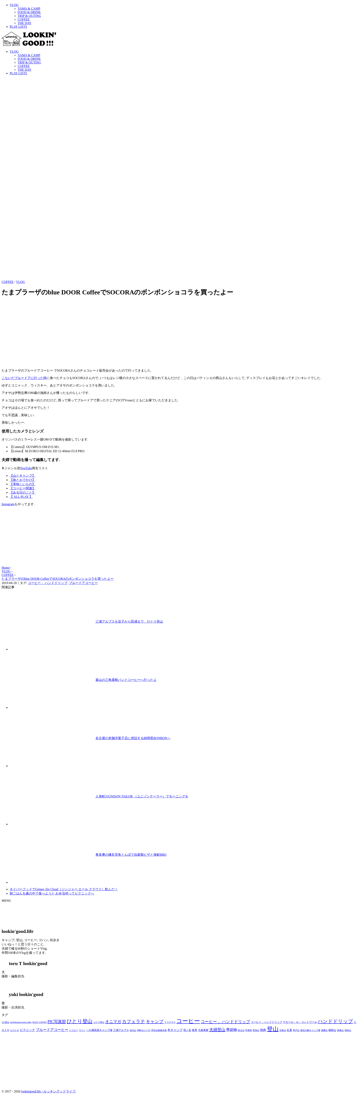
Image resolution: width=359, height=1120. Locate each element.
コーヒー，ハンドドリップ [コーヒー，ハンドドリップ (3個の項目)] (266, 1022)
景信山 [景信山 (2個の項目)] (256, 1030)
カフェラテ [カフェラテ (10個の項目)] (133, 1021)
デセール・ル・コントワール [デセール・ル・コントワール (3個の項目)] (300, 1022)
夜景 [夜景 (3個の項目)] (194, 1030)
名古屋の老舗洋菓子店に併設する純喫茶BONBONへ (132, 738)
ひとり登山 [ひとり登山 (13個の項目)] (79, 1021)
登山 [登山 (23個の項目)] (273, 1029)
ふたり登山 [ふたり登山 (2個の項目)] (98, 1022)
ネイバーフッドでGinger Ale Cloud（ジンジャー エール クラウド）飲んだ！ (64, 889)
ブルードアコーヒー (83, 583)
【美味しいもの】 (22, 484)
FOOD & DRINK (29, 12)
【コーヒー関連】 (22, 488)
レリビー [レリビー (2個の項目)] (73, 1030)
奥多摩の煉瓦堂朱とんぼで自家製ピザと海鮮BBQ (130, 854)
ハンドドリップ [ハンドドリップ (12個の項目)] (335, 1021)
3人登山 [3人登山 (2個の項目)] (5, 1022)
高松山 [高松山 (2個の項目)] (348, 1030)
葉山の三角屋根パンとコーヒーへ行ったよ (126, 679)
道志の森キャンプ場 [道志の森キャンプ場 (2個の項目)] (310, 1030)
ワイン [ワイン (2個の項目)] (82, 1030)
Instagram (8, 504)
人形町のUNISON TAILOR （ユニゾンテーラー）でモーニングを (141, 796)
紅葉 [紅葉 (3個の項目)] (289, 1030)
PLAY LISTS (18, 26)
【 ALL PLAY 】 (21, 496)
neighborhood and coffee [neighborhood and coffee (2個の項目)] (20, 1022)
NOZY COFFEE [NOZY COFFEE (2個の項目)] (39, 1022)
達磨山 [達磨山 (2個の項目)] (324, 1030)
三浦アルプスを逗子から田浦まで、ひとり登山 (129, 621)
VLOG (14, 5)
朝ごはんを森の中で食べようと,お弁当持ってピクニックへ (52, 893)
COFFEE (24, 19)
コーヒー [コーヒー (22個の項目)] (188, 1021)
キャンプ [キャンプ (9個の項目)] (155, 1021)
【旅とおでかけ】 (22, 480)
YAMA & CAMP (29, 8)
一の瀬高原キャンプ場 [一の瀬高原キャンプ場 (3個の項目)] (99, 1030)
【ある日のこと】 (22, 492)
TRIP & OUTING (29, 15)
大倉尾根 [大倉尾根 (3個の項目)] (203, 1030)
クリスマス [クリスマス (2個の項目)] (169, 1022)
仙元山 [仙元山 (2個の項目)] (133, 1030)
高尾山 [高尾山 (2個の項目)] (340, 1030)
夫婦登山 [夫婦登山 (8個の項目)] (217, 1029)
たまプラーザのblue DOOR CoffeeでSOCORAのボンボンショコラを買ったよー (58, 578)
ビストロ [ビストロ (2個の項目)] (14, 1030)
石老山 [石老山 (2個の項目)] (282, 1030)
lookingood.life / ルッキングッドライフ (48, 1091)
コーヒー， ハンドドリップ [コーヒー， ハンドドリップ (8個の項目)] (225, 1021)
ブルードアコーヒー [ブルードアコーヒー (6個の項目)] (52, 1030)
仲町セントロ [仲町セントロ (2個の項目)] (143, 1030)
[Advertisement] (179, 538)
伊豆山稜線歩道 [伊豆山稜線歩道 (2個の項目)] (159, 1030)
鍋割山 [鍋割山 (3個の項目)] (332, 1030)
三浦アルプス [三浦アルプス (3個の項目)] (121, 1030)
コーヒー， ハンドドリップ (47, 583)
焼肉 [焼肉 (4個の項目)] (263, 1030)
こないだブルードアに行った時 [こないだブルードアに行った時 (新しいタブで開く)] (24, 378)
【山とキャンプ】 (22, 475)
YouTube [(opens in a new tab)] (26, 468)
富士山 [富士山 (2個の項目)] (241, 1030)
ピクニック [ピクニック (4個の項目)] (27, 1030)
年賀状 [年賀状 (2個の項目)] (248, 1030)
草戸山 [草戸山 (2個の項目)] (296, 1030)
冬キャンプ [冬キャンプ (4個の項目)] (175, 1030)
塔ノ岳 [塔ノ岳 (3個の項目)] (187, 1030)
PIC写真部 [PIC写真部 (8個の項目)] (56, 1021)
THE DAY (24, 23)
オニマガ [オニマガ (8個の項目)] (113, 1021)
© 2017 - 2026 (11, 1091)
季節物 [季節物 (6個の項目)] (231, 1030)
